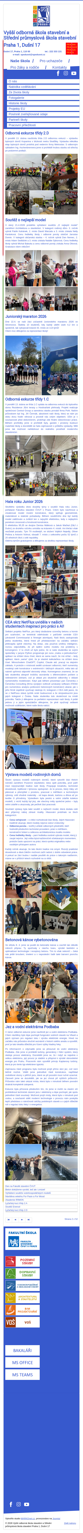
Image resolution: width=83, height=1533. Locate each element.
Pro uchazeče (51, 61)
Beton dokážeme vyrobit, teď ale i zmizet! (25, 1189)
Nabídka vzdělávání (22, 86)
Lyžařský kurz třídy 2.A (16, 1203)
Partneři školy (18, 119)
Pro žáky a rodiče (24, 67)
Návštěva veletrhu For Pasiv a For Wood (24, 1196)
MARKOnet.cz (28, 1518)
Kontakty (59, 67)
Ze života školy (19, 92)
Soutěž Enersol (12, 1206)
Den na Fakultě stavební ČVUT (20, 1186)
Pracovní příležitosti (22, 125)
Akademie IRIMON (14, 1200)
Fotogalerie (16, 97)
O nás (13, 81)
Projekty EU (17, 108)
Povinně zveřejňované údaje (28, 114)
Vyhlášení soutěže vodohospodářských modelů (28, 1193)
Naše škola (20, 61)
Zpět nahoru (70, 1523)
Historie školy (18, 103)
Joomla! (56, 1518)
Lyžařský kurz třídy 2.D (16, 1210)
